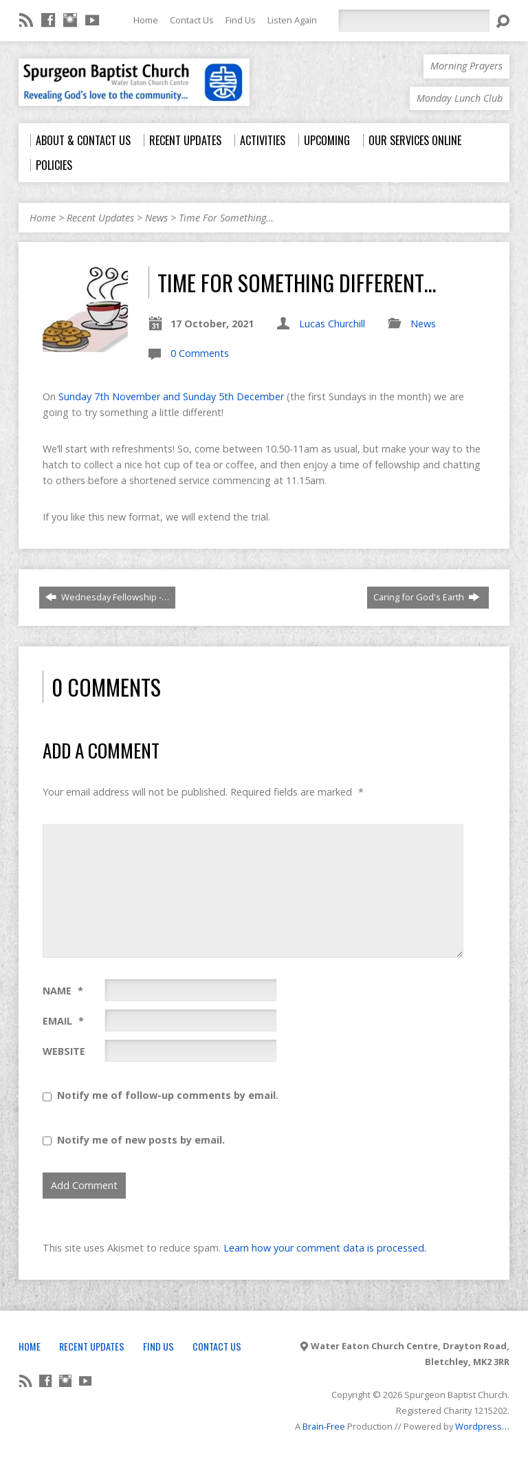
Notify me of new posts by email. (141, 1139)
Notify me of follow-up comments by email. (167, 1095)
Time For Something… (226, 217)
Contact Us (192, 20)
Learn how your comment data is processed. (324, 1247)
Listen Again (292, 20)
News (156, 217)
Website (64, 1051)
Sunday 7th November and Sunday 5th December (171, 396)
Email (63, 1020)
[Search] (414, 21)
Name (63, 990)
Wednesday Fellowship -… (107, 597)
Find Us (241, 20)
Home (145, 20)
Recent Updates (100, 217)
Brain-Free (323, 1426)
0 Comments (199, 353)
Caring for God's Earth (426, 597)
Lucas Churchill (332, 323)
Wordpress (478, 1426)
